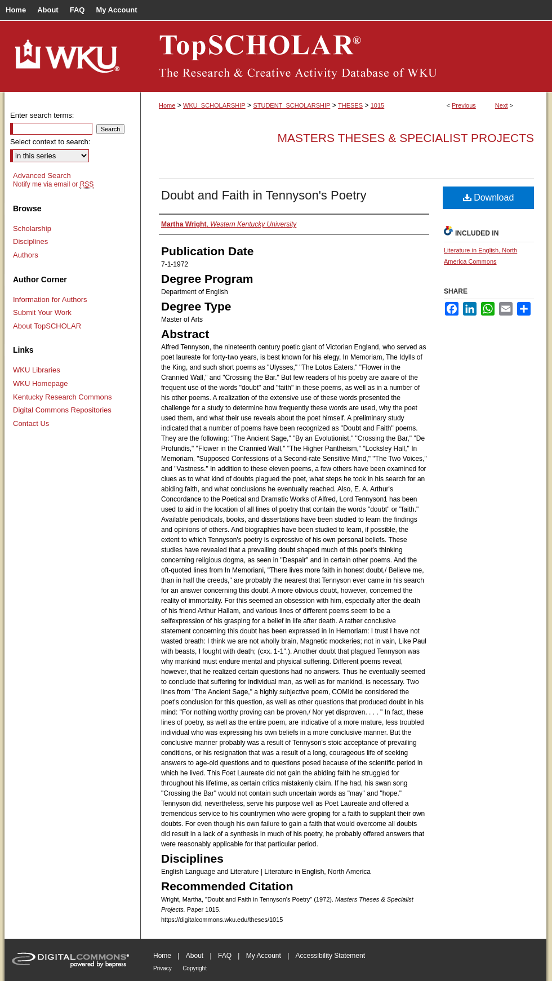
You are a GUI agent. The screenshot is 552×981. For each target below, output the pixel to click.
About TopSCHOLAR (47, 326)
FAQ (225, 956)
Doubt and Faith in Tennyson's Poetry (264, 195)
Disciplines (30, 241)
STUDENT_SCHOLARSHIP (291, 105)
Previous (464, 105)
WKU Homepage (40, 383)
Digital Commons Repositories (62, 410)
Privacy (162, 968)
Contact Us (31, 423)
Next (501, 105)
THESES (350, 105)
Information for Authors (50, 299)
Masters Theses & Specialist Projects (405, 137)
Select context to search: (50, 141)
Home (167, 105)
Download (488, 197)
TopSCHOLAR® (343, 56)
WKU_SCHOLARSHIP (214, 105)
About (194, 956)
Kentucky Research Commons (62, 397)
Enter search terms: (42, 115)
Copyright (194, 968)
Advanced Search (42, 175)
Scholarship (32, 228)
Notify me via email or (53, 184)
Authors (25, 255)
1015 (377, 105)
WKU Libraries (36, 370)
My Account (263, 956)
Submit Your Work (42, 312)
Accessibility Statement (330, 956)
